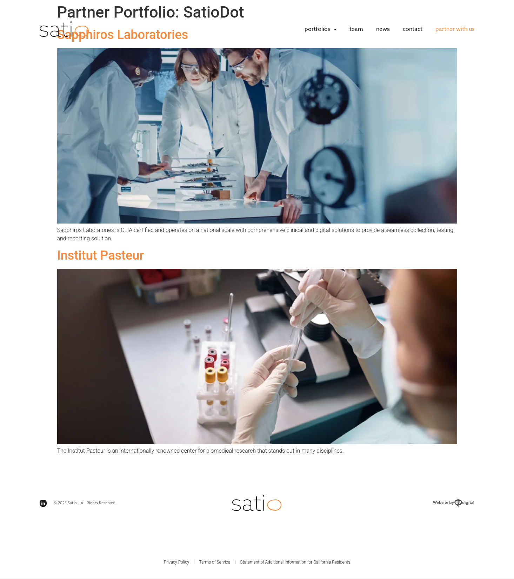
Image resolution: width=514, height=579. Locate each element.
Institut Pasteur (100, 255)
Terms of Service (214, 562)
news (383, 29)
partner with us (455, 29)
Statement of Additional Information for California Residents (295, 562)
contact (412, 29)
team (356, 29)
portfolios (320, 29)
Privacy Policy (176, 562)
